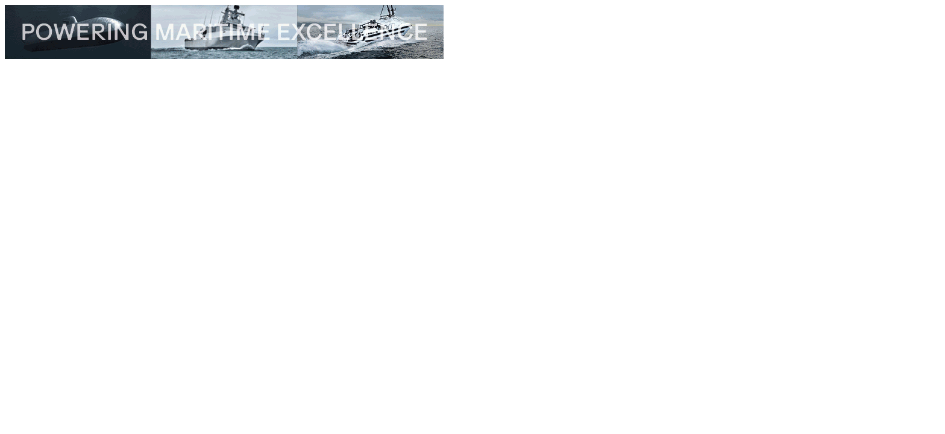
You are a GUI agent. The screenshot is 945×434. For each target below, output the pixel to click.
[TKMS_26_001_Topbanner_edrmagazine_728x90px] (224, 56)
